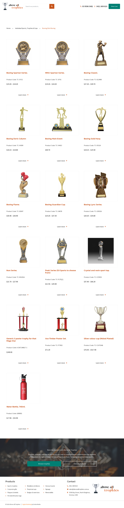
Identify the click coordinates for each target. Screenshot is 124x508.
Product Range (31, 16)
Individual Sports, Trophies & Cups (26, 28)
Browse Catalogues (47, 16)
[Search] (51, 6)
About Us (61, 16)
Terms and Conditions (76, 16)
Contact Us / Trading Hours (97, 16)
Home (20, 16)
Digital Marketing (27, 504)
